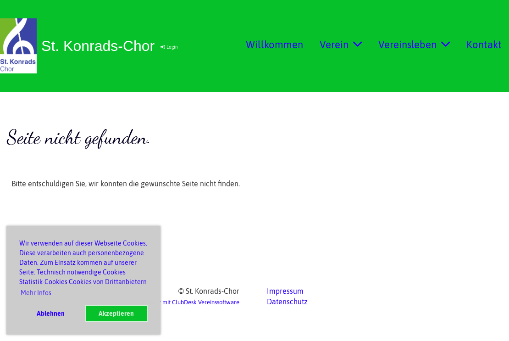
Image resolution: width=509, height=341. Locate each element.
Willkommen (274, 44)
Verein (341, 44)
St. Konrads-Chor (98, 46)
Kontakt (484, 44)
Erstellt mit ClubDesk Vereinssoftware (191, 302)
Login (168, 47)
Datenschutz (287, 301)
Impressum (285, 291)
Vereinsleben (414, 44)
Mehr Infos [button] (36, 292)
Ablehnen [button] (51, 313)
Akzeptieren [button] (116, 313)
